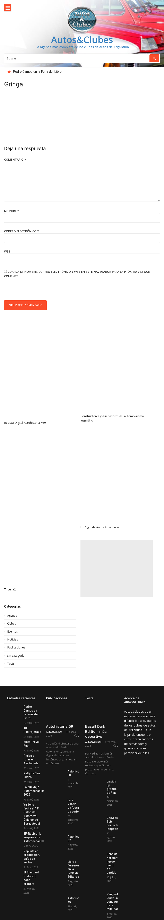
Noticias (12, 639)
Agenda (12, 615)
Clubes (11, 623)
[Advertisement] (116, 568)
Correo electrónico (21, 231)
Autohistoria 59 (59, 726)
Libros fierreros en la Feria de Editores (74, 869)
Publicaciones (16, 647)
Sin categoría (15, 655)
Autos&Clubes (82, 39)
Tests (11, 663)
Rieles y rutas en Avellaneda (31, 759)
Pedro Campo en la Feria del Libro (37, 72)
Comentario (15, 159)
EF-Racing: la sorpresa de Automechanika (34, 837)
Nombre (11, 211)
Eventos (12, 631)
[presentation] (35, 290)
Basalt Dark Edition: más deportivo (96, 731)
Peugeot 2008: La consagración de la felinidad (116, 902)
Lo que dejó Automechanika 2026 (34, 790)
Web (7, 251)
